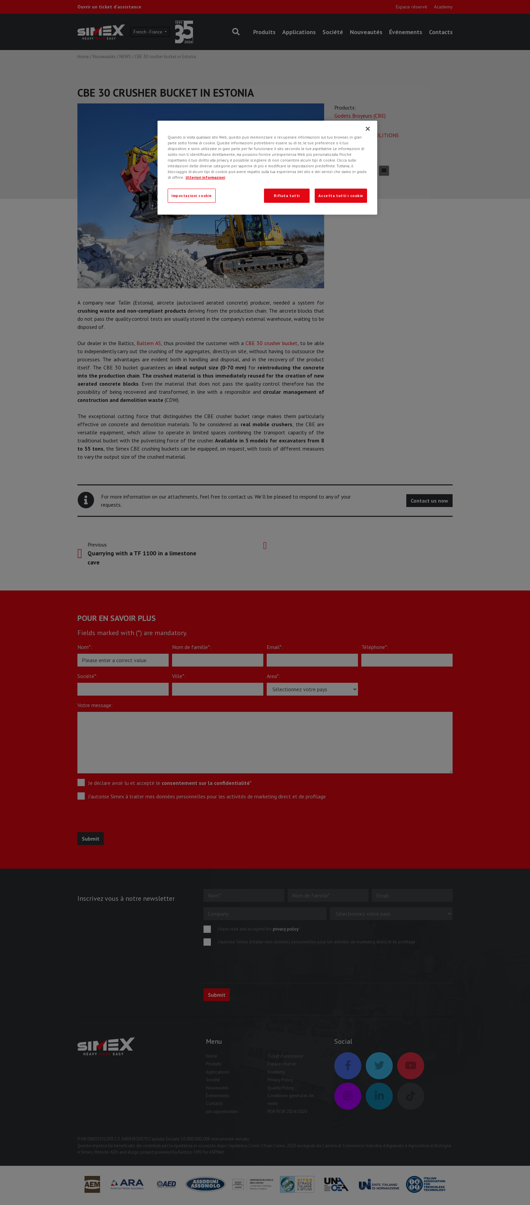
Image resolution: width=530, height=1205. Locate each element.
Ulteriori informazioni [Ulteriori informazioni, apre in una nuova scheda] (205, 177)
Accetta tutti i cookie (340, 195)
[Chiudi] (367, 128)
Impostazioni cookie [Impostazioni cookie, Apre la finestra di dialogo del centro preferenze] (191, 195)
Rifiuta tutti (286, 195)
